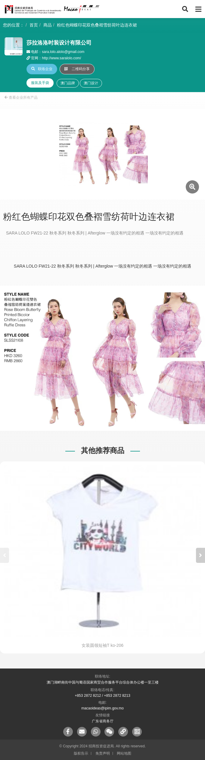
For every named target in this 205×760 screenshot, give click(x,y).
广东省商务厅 (102, 721)
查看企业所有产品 (21, 97)
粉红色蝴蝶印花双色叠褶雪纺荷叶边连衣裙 (97, 25)
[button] (200, 555)
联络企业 (41, 69)
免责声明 (102, 753)
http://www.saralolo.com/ (61, 58)
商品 (47, 25)
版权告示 (81, 753)
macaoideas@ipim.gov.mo (102, 708)
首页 (34, 25)
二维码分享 (77, 69)
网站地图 (124, 753)
